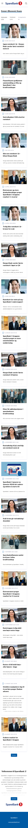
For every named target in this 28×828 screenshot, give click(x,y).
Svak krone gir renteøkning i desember (13, 520)
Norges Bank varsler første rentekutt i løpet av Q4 (13, 264)
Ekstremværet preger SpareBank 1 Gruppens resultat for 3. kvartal (11, 594)
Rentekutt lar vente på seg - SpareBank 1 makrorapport (13, 301)
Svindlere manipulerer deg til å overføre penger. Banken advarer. (13, 689)
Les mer (14, 798)
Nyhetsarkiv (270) (4, 18)
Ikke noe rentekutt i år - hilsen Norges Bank (11, 155)
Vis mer (14, 755)
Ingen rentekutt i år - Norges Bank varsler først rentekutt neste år (13, 46)
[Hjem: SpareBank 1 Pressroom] (13, 3)
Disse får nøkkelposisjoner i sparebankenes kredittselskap (13, 411)
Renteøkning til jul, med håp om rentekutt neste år (13, 447)
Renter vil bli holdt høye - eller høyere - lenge (12, 666)
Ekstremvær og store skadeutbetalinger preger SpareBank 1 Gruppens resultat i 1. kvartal (12, 193)
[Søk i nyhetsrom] (26, 3)
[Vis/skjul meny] (2, 3)
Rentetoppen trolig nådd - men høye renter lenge (12, 629)
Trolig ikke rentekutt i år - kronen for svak (12, 228)
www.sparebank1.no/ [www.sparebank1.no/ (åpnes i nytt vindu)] (14, 822)
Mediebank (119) (12, 18)
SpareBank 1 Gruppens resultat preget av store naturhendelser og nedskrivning (12, 339)
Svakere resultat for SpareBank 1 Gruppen (11, 739)
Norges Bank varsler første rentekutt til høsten (13, 374)
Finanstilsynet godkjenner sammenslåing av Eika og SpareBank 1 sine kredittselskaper (12, 84)
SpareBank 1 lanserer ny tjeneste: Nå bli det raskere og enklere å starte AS (13, 484)
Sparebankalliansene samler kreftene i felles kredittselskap (13, 557)
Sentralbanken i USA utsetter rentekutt (14, 118)
